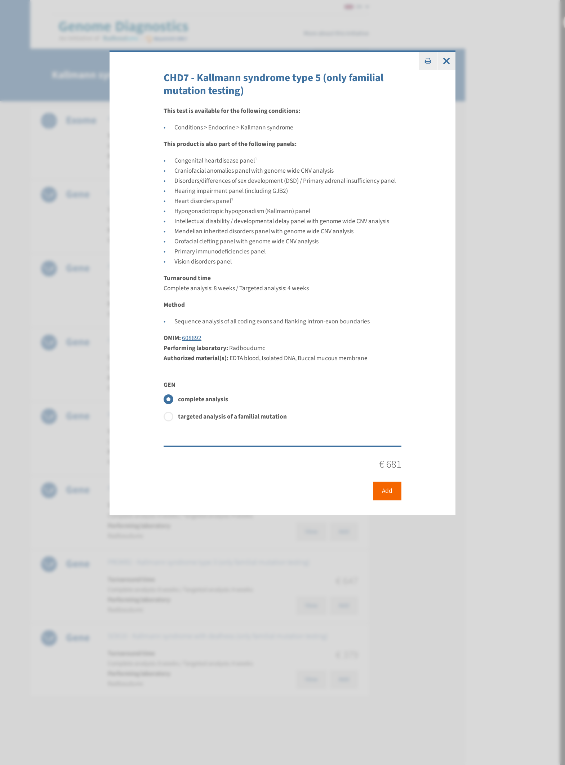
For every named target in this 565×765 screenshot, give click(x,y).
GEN (169, 384)
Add (387, 490)
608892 (191, 337)
